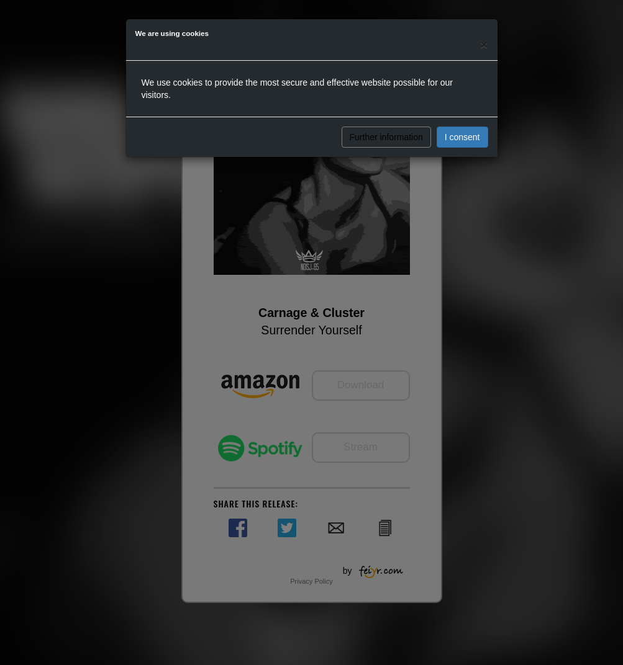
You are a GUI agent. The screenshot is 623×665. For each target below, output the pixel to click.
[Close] (484, 44)
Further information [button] (386, 137)
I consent (462, 137)
